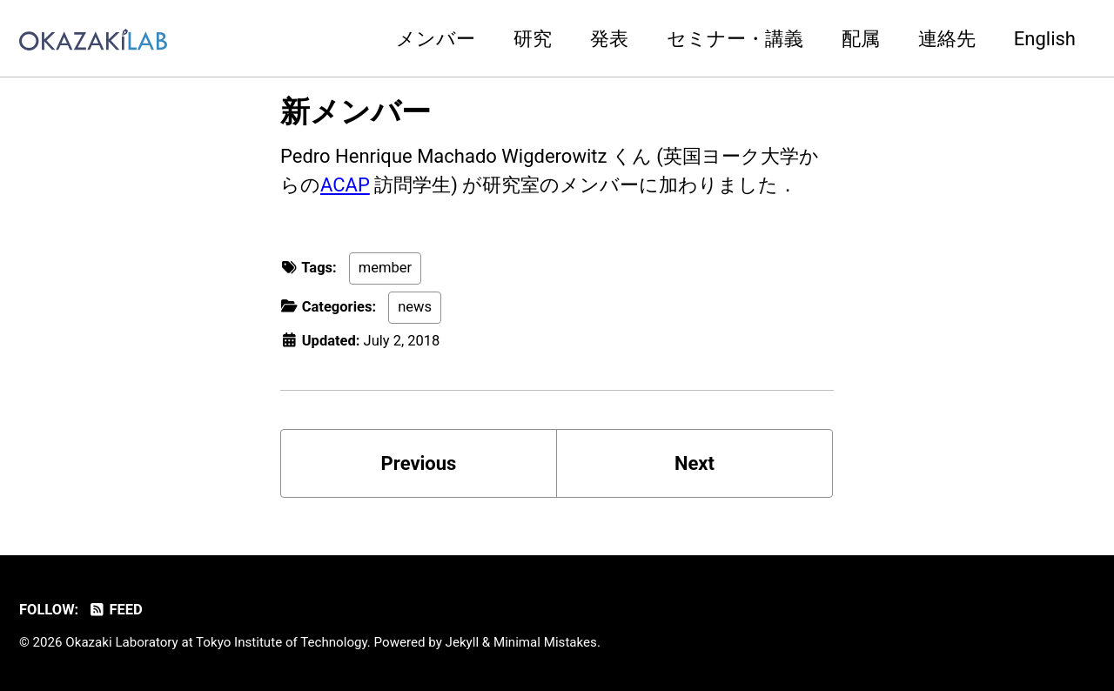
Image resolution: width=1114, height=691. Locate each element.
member (385, 267)
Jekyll (463, 642)
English (1045, 39)
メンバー (435, 39)
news (415, 307)
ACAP (345, 185)
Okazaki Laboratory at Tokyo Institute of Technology (216, 642)
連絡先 (947, 39)
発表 (609, 39)
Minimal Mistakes (545, 642)
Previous (419, 463)
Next (694, 463)
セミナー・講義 (735, 39)
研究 (532, 39)
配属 (861, 39)
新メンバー (355, 111)
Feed (115, 609)
